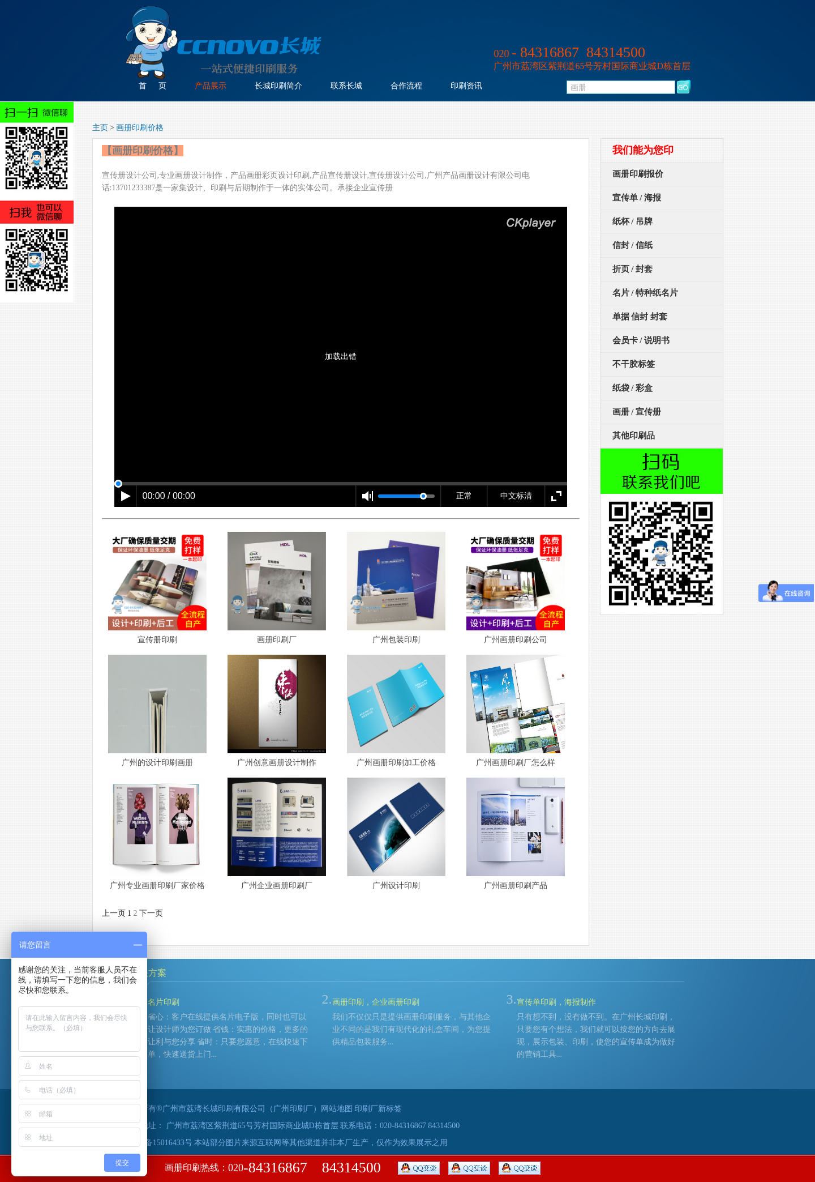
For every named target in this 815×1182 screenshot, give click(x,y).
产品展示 (210, 86)
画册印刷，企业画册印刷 (375, 1002)
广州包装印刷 (396, 639)
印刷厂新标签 (378, 1108)
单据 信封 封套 (640, 316)
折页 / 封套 (632, 269)
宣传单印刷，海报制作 (556, 1002)
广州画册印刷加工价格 (396, 762)
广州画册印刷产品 (515, 885)
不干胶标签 (633, 364)
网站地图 (337, 1108)
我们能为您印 (643, 150)
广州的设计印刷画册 (157, 762)
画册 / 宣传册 (637, 411)
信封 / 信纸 (632, 245)
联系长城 (346, 86)
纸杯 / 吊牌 (632, 221)
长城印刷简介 (278, 86)
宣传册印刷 (157, 639)
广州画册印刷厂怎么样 (515, 762)
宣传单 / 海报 (637, 197)
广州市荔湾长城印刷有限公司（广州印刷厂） (241, 1108)
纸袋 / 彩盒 (632, 387)
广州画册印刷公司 (515, 639)
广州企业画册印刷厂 (276, 885)
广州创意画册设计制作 (276, 762)
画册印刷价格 (140, 127)
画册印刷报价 (637, 173)
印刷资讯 (466, 86)
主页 (100, 127)
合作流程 (406, 86)
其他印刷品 (633, 435)
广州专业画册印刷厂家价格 (157, 885)
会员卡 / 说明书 (641, 340)
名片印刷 (163, 1002)
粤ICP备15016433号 (158, 1142)
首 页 (152, 86)
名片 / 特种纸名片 (645, 292)
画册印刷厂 (277, 639)
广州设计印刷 (396, 885)
